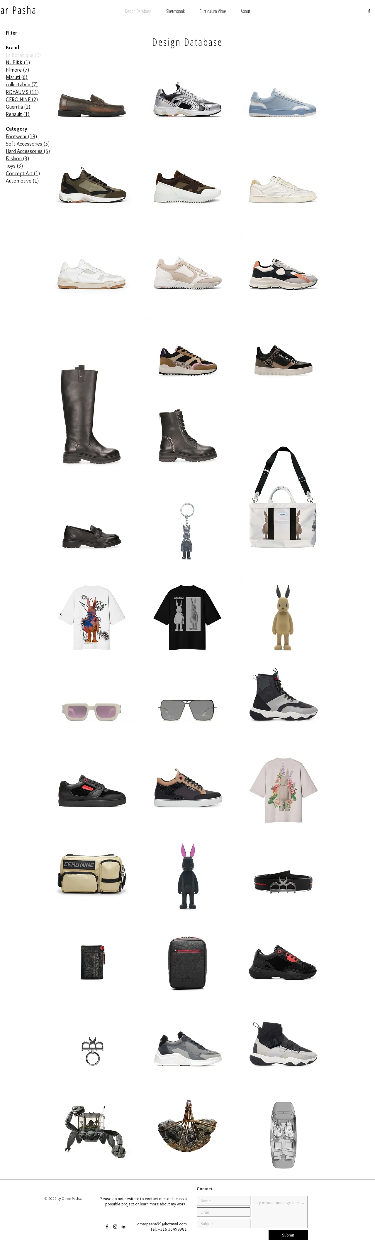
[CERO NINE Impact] (187, 1049)
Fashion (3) (17, 158)
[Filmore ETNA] (92, 272)
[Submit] (288, 1235)
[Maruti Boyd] (188, 359)
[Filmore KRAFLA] (92, 186)
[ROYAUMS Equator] (283, 876)
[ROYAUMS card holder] (91, 963)
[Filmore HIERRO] (283, 272)
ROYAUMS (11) (22, 92)
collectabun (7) (22, 84)
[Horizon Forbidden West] (187, 1135)
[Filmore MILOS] (282, 100)
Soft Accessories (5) (28, 144)
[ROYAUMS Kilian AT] (188, 790)
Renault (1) (18, 114)
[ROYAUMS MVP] (92, 790)
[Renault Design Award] (283, 1135)
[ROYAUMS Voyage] (187, 963)
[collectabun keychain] (187, 531)
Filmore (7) (17, 70)
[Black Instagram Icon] (115, 1226)
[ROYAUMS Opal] (92, 1049)
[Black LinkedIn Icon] (123, 1226)
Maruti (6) (17, 77)
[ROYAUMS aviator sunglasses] (187, 704)
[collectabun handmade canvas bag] (283, 488)
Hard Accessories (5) (28, 151)
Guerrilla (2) (18, 107)
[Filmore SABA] (188, 272)
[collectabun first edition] (188, 876)
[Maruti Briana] (92, 404)
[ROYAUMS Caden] (283, 963)
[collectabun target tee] (187, 617)
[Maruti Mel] (283, 359)
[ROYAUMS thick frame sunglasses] (92, 704)
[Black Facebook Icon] (369, 11)
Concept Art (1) (23, 173)
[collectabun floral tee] (283, 790)
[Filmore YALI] (187, 100)
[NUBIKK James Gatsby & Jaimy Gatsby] (92, 100)
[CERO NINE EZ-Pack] (92, 876)
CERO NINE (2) (22, 99)
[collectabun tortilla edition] (283, 617)
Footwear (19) (21, 136)
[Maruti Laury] (92, 531)
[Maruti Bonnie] (188, 445)
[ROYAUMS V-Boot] (283, 704)
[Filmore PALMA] (187, 186)
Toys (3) (14, 166)
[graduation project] (92, 1135)
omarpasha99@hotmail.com (162, 1224)
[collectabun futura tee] (92, 617)
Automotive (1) (22, 181)
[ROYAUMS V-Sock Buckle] (283, 1049)
